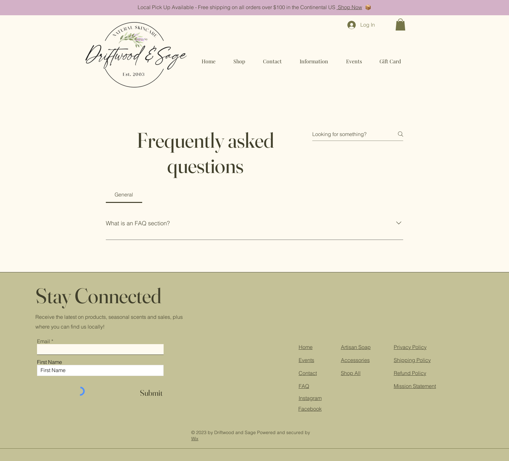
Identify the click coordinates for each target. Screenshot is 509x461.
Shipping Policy (412, 360)
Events (306, 360)
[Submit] (151, 393)
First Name (49, 362)
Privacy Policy (410, 347)
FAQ (304, 386)
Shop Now (349, 7)
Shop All (351, 373)
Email (43, 341)
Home (306, 347)
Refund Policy (410, 373)
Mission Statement (415, 386)
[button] (400, 25)
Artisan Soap (356, 347)
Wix (194, 439)
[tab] (124, 194)
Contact (308, 373)
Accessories (355, 360)
